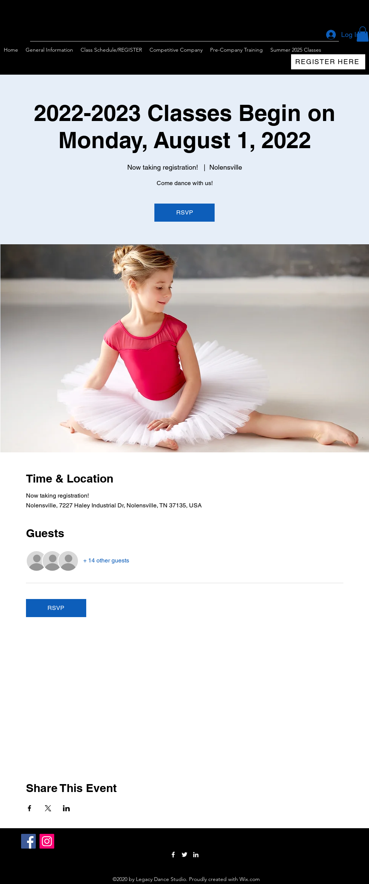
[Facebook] (28, 841)
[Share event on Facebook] (29, 808)
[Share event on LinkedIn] (66, 808)
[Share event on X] (48, 808)
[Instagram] (47, 841)
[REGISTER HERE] (328, 61)
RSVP (184, 212)
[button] (362, 34)
